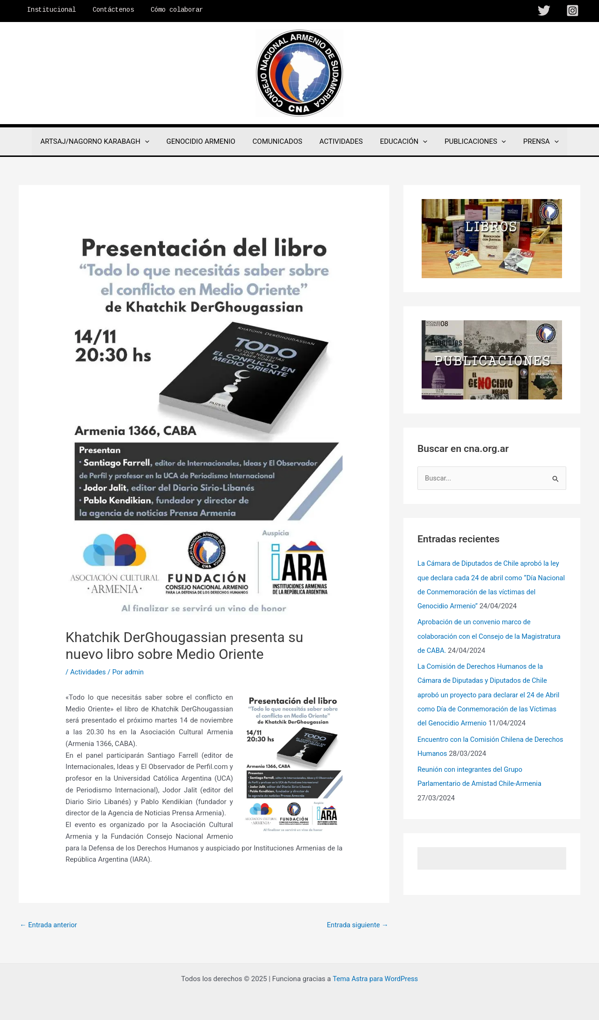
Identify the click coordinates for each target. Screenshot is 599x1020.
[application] (154, 141)
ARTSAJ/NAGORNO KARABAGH (104, 141)
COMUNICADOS (280, 141)
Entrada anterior (49, 925)
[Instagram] (572, 10)
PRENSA (531, 141)
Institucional (49, 10)
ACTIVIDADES (341, 141)
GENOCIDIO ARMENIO (207, 141)
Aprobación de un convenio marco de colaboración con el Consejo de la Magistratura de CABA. (490, 636)
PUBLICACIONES (469, 141)
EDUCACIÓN (400, 141)
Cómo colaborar (167, 10)
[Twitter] (544, 10)
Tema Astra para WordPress (375, 979)
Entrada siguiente (356, 925)
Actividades (88, 672)
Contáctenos (107, 10)
